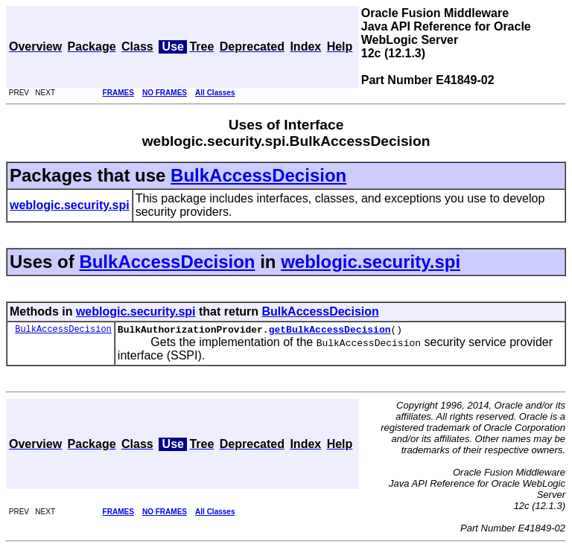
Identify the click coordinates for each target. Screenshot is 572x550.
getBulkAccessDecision (330, 331)
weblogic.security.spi (370, 262)
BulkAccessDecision (258, 175)
